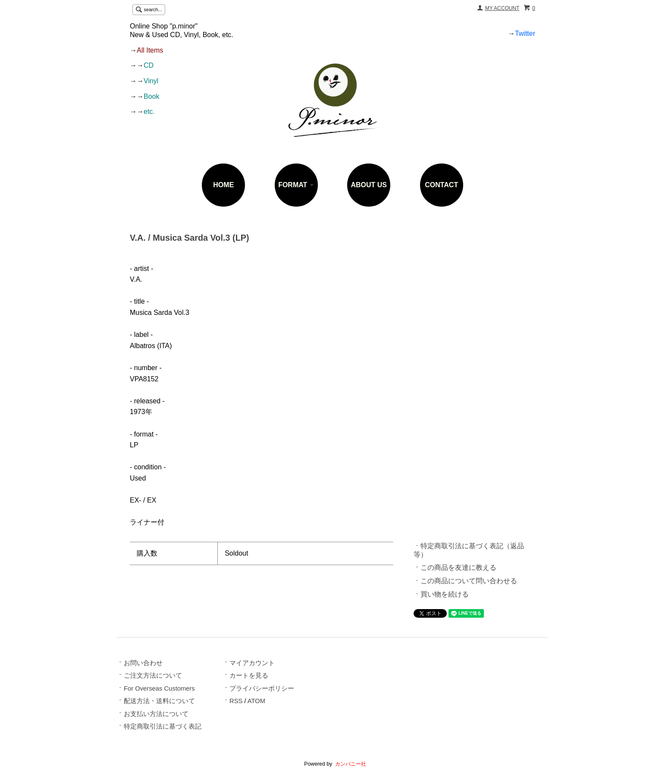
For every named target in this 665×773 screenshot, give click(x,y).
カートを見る (248, 675)
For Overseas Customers (159, 688)
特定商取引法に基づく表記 (162, 726)
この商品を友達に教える (458, 567)
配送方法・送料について (159, 701)
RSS (235, 701)
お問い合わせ (143, 663)
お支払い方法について (156, 713)
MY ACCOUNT (502, 8)
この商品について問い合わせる (468, 580)
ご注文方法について (153, 675)
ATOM (256, 701)
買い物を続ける (444, 594)
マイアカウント (252, 663)
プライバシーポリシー (261, 688)
